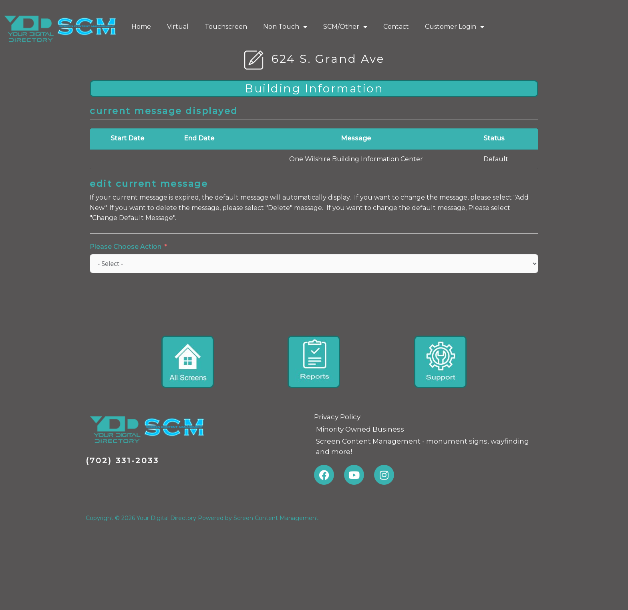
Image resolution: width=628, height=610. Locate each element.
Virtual (178, 26)
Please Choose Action (125, 246)
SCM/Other (345, 27)
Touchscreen (226, 26)
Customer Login (454, 27)
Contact (396, 26)
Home (141, 26)
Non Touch (285, 27)
